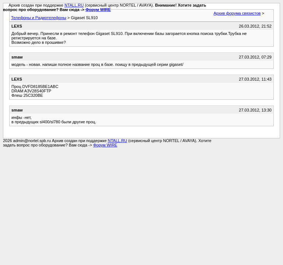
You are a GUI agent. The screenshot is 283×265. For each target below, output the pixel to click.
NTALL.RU (74, 5)
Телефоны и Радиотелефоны (38, 17)
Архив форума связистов (237, 13)
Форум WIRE (98, 9)
